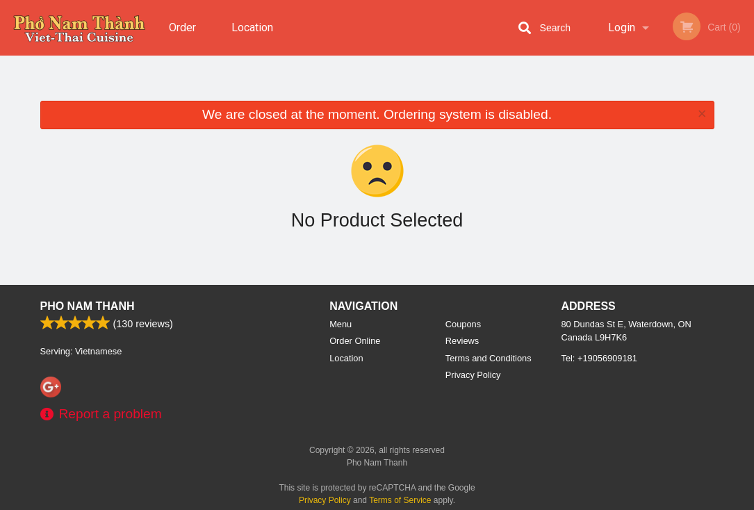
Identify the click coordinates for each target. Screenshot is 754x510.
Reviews (462, 341)
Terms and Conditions (488, 358)
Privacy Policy (473, 375)
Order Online (184, 38)
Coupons (463, 324)
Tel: (599, 358)
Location (252, 27)
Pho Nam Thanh (87, 306)
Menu (340, 324)
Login (621, 27)
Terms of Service (400, 500)
